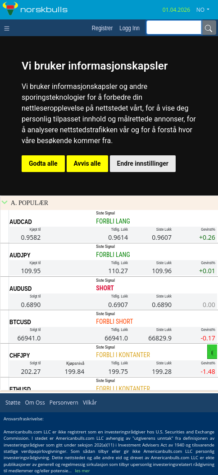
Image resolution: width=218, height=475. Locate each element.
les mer (82, 471)
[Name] (208, 27)
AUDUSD (20, 288)
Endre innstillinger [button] (142, 163)
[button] (206, 10)
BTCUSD (20, 322)
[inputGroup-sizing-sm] (173, 27)
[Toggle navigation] (9, 27)
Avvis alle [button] (87, 163)
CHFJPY (19, 355)
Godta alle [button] (43, 163)
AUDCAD (20, 221)
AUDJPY (20, 255)
